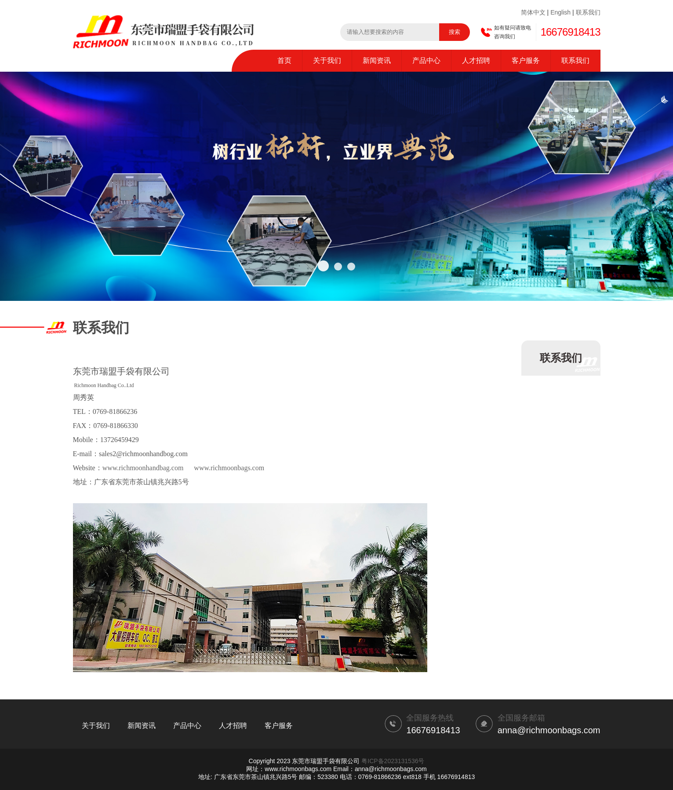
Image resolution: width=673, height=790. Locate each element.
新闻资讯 (377, 60)
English (560, 12)
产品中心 (426, 60)
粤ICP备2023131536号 (392, 760)
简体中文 (533, 12)
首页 (284, 60)
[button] (323, 265)
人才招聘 (476, 60)
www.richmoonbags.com (229, 468)
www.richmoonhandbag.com (143, 468)
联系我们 (588, 12)
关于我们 (327, 60)
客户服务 (526, 60)
